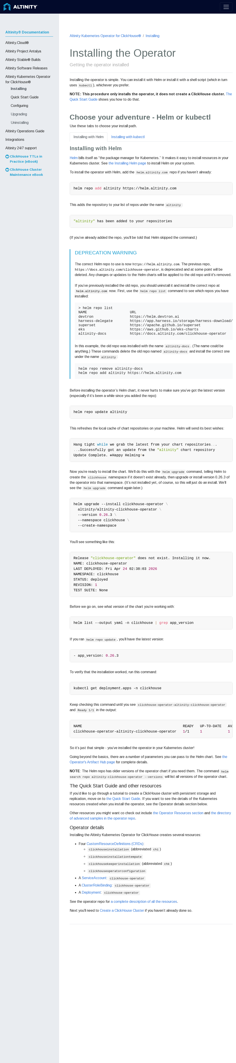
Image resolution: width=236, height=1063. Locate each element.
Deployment (91, 892)
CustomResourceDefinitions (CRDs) (115, 844)
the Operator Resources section (178, 813)
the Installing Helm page (127, 163)
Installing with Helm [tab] (88, 137)
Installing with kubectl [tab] (128, 137)
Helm (74, 158)
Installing (152, 36)
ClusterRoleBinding (97, 885)
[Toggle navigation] (226, 6)
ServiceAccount (94, 878)
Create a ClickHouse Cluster (122, 910)
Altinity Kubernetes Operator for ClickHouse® (105, 36)
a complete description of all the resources (144, 901)
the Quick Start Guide (123, 799)
